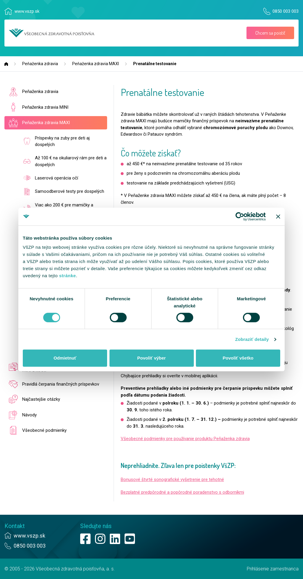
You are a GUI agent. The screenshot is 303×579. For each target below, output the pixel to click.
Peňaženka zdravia (40, 63)
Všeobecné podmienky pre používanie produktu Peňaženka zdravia (185, 438)
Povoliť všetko (238, 357)
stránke (67, 275)
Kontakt (14, 526)
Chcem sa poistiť (270, 33)
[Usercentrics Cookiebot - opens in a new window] (240, 216)
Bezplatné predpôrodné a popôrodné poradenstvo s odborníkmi (182, 492)
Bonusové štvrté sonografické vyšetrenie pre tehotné (172, 479)
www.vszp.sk (26, 11)
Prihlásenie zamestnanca (273, 569)
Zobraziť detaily (252, 339)
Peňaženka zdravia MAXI (95, 63)
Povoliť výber (151, 357)
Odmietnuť (65, 357)
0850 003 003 (286, 11)
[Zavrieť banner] (278, 216)
